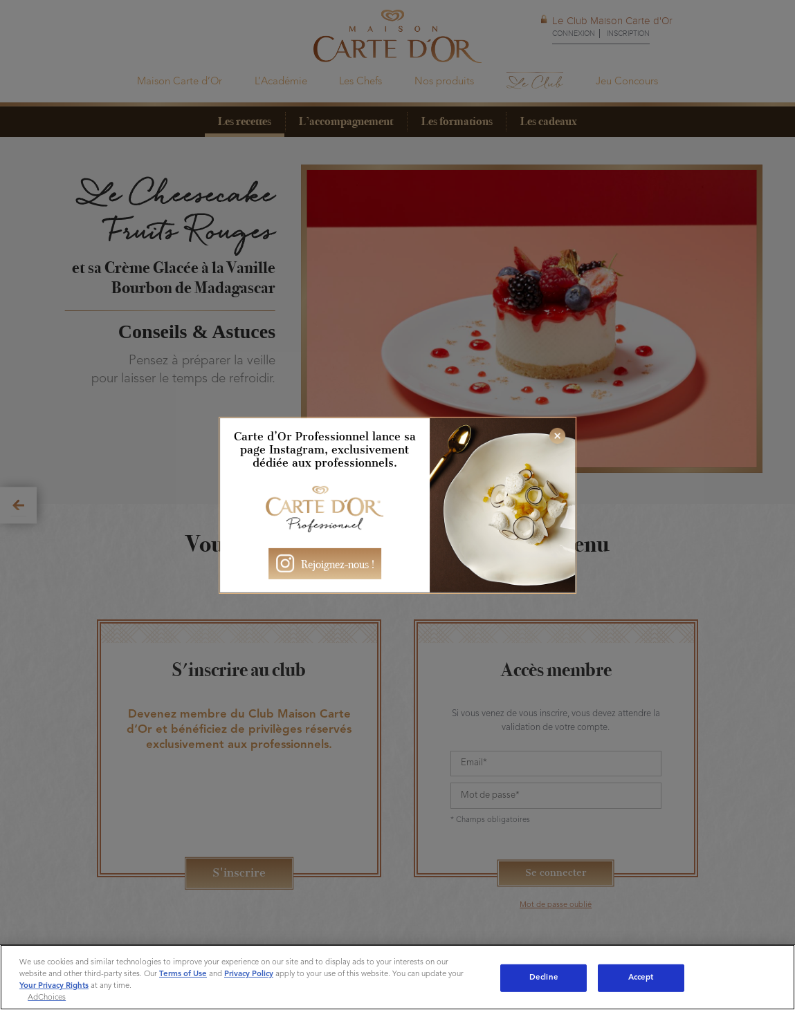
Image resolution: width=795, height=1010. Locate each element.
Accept (641, 977)
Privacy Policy (248, 974)
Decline (543, 977)
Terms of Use (183, 974)
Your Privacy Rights (54, 986)
